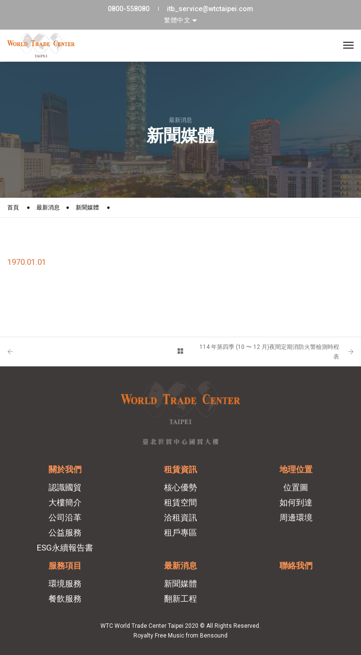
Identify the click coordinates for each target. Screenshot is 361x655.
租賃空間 (180, 502)
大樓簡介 (65, 502)
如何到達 (295, 502)
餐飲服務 (65, 598)
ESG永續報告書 (65, 547)
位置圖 (295, 487)
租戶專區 (180, 532)
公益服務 (65, 532)
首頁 (13, 207)
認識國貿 (65, 487)
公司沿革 (65, 517)
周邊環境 (295, 517)
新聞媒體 (87, 207)
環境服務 (65, 583)
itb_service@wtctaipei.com (210, 9)
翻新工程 (180, 598)
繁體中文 (178, 20)
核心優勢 (180, 487)
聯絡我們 (295, 565)
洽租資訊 (180, 517)
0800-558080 (128, 9)
